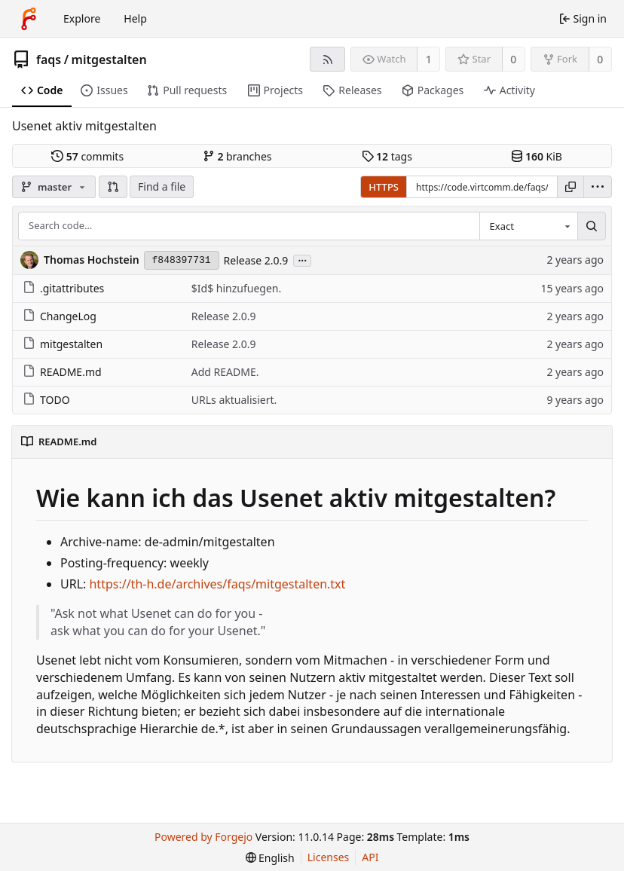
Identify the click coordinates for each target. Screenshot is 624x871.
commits (87, 156)
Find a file (161, 186)
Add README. (225, 372)
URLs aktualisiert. (234, 400)
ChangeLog (59, 316)
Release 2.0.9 (256, 260)
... (302, 259)
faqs (48, 59)
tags (387, 156)
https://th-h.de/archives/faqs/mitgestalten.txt (217, 584)
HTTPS (384, 187)
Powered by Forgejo (203, 837)
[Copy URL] (570, 187)
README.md (62, 372)
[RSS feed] (327, 59)
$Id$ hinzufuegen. (236, 288)
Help (135, 18)
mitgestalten (109, 59)
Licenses (328, 857)
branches (237, 156)
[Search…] (591, 226)
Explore (81, 18)
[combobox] (528, 226)
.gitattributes (63, 288)
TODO (46, 400)
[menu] (597, 187)
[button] (113, 187)
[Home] (29, 18)
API (370, 857)
